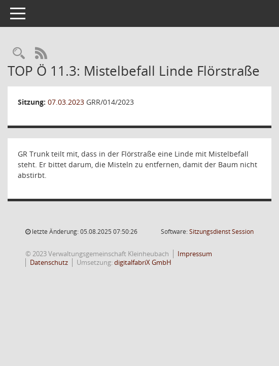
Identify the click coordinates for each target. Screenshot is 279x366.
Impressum (195, 253)
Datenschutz (49, 262)
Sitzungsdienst (221, 231)
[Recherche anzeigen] (19, 53)
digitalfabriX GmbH (142, 262)
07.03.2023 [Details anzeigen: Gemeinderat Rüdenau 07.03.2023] (66, 102)
